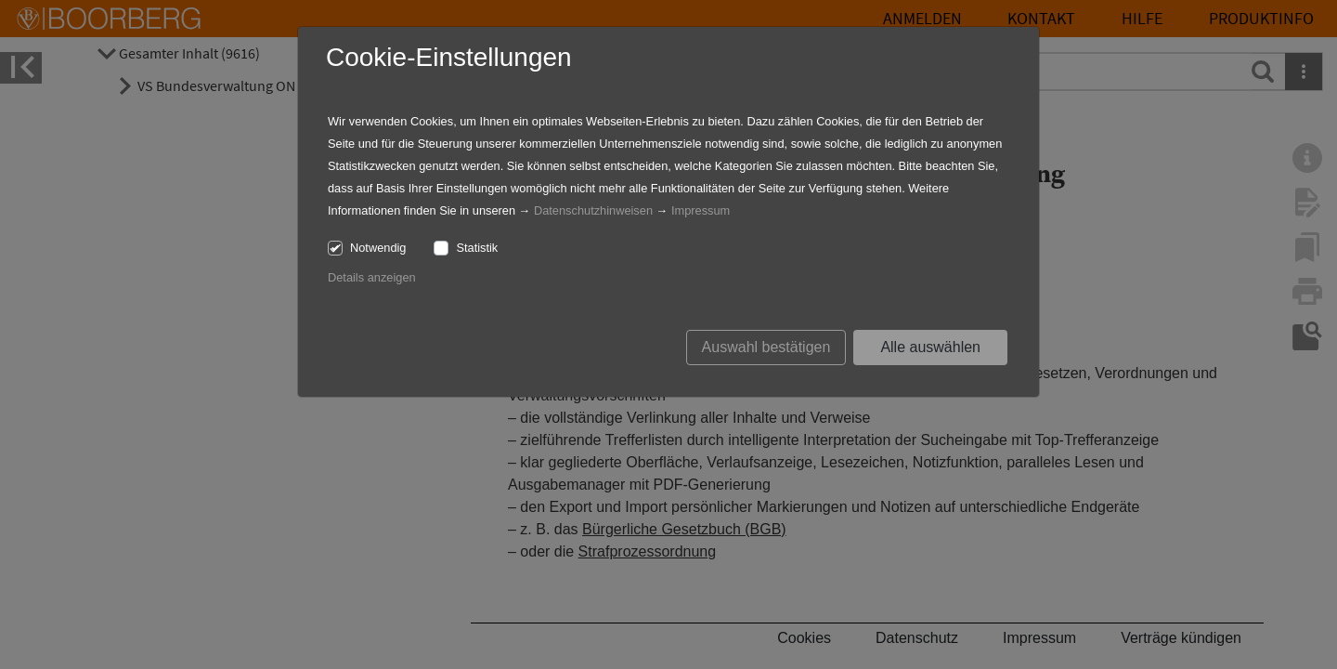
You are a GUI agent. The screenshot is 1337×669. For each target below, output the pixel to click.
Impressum (700, 210)
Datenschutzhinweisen (593, 210)
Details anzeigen (372, 277)
